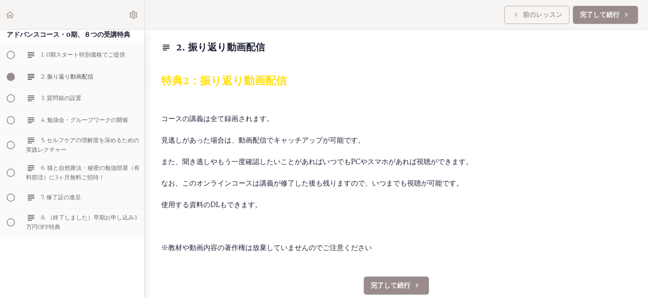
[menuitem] (134, 14)
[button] (10, 14)
